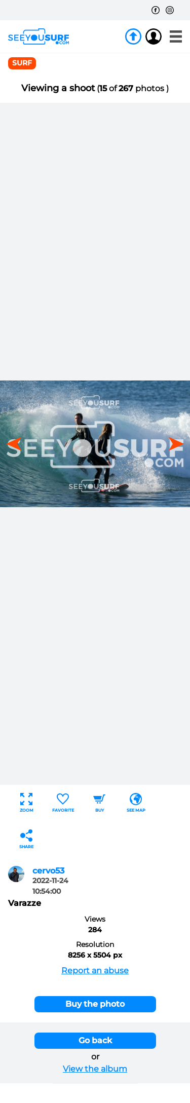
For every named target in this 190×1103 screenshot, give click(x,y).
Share (26, 839)
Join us (133, 36)
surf (22, 62)
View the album (95, 1069)
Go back (95, 1040)
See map (136, 803)
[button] (173, 444)
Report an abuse (95, 970)
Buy (99, 803)
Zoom (26, 803)
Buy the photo (95, 1004)
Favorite (63, 803)
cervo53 (48, 871)
